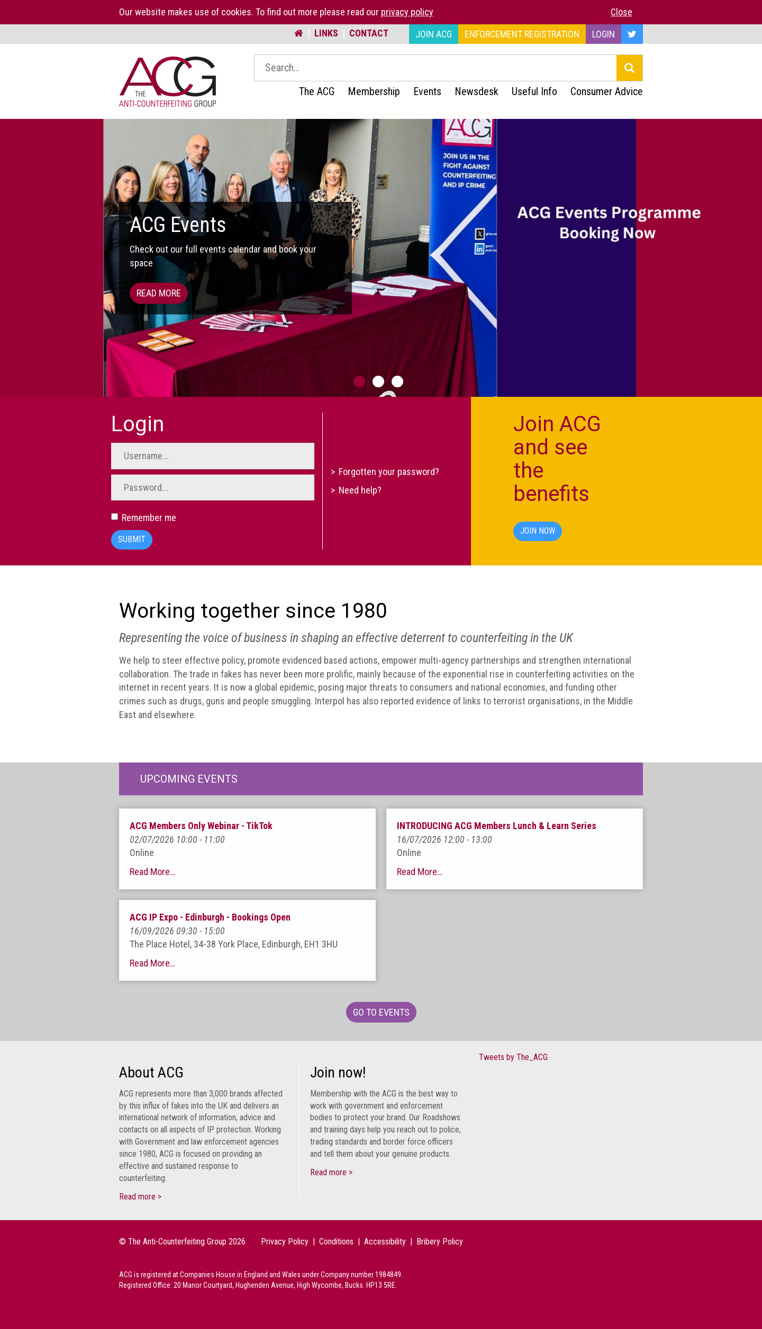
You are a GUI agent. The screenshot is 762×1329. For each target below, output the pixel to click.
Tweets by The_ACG (513, 1057)
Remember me (143, 517)
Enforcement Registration (522, 34)
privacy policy (407, 11)
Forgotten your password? (389, 471)
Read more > (140, 1197)
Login (603, 34)
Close (621, 11)
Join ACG (433, 34)
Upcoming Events (189, 779)
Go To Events (381, 1012)
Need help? (360, 490)
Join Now (537, 531)
